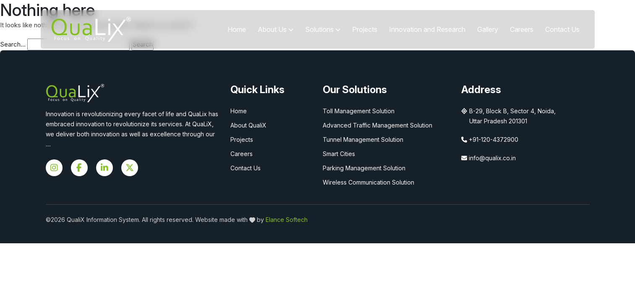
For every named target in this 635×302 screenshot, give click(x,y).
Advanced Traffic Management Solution (377, 125)
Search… (13, 44)
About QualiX (248, 125)
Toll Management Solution (359, 111)
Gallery (487, 29)
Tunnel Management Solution (363, 139)
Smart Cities (339, 153)
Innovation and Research (427, 29)
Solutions (322, 29)
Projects (364, 29)
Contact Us (562, 29)
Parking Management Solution (364, 168)
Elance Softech (287, 219)
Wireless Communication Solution (368, 182)
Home (236, 29)
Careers (521, 29)
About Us (275, 29)
